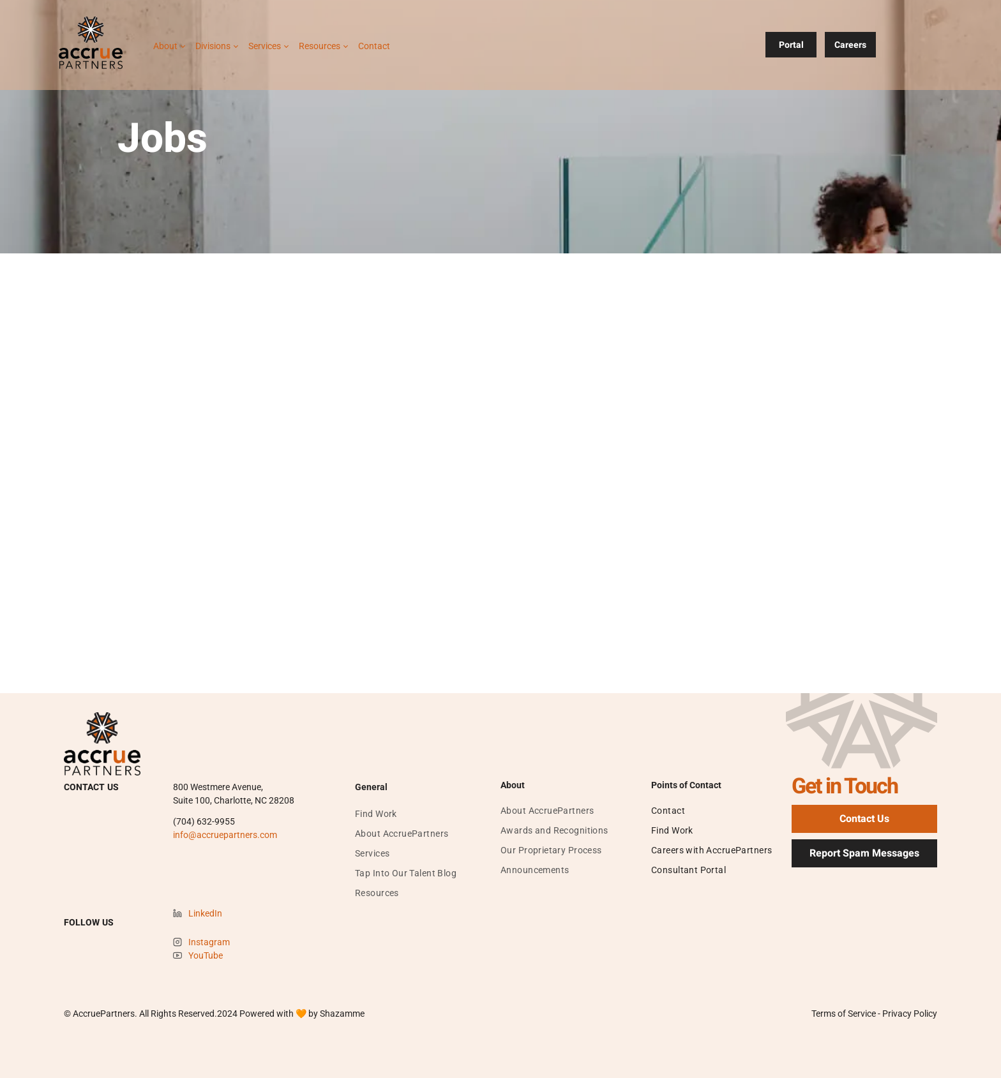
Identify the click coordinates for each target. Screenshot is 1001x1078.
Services (264, 46)
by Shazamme (336, 1013)
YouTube (205, 955)
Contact (374, 46)
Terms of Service (843, 1013)
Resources (319, 46)
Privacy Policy (909, 1013)
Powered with (266, 1013)
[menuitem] (376, 814)
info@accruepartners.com (225, 835)
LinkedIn (205, 913)
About (165, 46)
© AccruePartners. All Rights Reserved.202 (148, 1013)
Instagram (209, 942)
